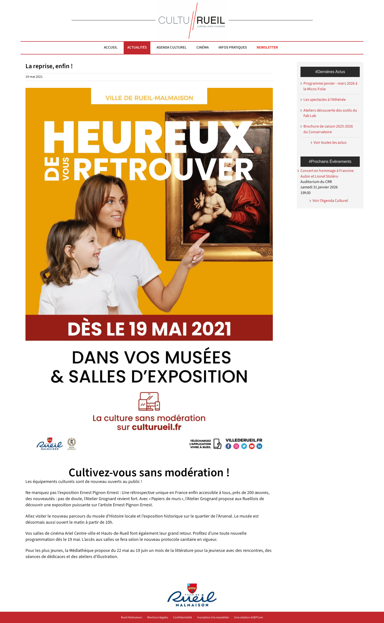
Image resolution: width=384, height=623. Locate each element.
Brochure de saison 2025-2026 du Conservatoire (328, 129)
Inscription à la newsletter (213, 618)
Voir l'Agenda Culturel (330, 200)
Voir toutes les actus (330, 142)
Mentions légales (157, 618)
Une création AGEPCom (248, 618)
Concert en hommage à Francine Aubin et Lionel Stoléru (327, 173)
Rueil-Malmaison (131, 618)
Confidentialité (182, 618)
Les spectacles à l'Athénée (324, 99)
